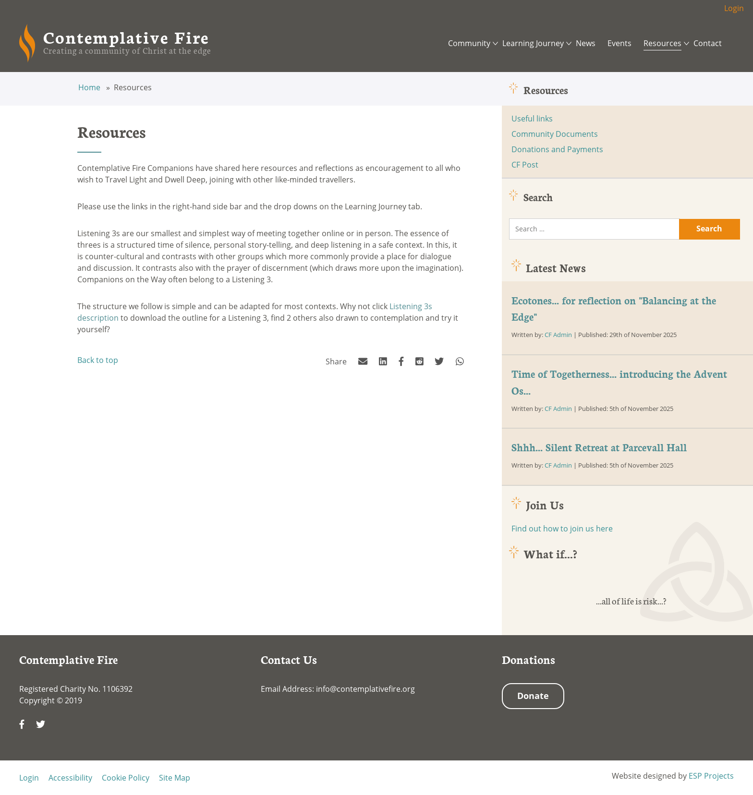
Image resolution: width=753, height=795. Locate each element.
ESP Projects (711, 776)
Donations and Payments (557, 149)
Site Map (174, 777)
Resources (662, 43)
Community (469, 43)
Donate (533, 695)
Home (90, 87)
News (585, 43)
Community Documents (554, 134)
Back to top (97, 360)
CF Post (524, 164)
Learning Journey (533, 43)
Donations (528, 659)
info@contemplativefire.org (365, 689)
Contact (707, 43)
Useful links (532, 118)
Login (734, 8)
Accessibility (70, 777)
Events (619, 43)
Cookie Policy (125, 777)
